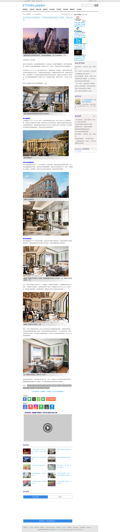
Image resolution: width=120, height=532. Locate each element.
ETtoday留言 (35, 497)
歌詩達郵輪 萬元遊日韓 (79, 34)
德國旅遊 (54, 385)
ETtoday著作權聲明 (57, 391)
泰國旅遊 (39, 385)
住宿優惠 (42, 388)
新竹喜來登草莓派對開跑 (38, 465)
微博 (95, 1)
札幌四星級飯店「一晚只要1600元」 (85, 138)
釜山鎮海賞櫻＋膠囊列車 (79, 22)
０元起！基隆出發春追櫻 (79, 35)
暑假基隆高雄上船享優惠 (79, 37)
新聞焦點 (25, 9)
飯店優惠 (47, 388)
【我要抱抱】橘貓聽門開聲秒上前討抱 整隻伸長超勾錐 (40, 412)
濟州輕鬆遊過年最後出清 (79, 48)
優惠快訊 (72, 9)
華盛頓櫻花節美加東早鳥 (79, 26)
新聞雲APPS (39, 1)
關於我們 (37, 527)
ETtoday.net (59, 529)
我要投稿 (25, 527)
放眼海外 (45, 9)
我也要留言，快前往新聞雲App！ (47, 521)
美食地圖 (65, 9)
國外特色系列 (26, 388)
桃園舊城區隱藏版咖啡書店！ (64, 457)
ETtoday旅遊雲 (78, 151)
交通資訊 (58, 9)
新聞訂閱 (91, 1)
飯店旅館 (52, 9)
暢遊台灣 (38, 9)
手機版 (33, 1)
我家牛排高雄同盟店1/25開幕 (83, 88)
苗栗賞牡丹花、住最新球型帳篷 (83, 126)
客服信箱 (58, 527)
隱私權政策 (75, 527)
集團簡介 (43, 527)
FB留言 (60, 497)
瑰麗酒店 (29, 385)
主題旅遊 (31, 9)
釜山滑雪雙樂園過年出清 (79, 47)
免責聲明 (89, 527)
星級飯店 (69, 385)
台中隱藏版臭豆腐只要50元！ (83, 73)
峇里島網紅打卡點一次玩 (79, 58)
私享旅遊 (34, 385)
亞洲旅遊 (44, 385)
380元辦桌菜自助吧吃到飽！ (82, 81)
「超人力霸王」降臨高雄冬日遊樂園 (85, 83)
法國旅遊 (49, 385)
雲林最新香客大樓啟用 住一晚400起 (85, 78)
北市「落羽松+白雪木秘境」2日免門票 (85, 71)
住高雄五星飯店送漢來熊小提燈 (83, 124)
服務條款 (70, 527)
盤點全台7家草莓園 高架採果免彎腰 (85, 86)
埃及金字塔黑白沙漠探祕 (79, 56)
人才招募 (31, 527)
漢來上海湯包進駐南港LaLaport (83, 91)
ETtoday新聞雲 (27, 1)
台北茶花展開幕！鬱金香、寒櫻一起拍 (85, 76)
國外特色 (32, 388)
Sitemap (64, 527)
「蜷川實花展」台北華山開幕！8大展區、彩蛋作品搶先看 (39, 451)
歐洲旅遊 (59, 385)
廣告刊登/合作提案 (50, 527)
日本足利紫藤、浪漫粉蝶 (79, 24)
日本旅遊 (79, 9)
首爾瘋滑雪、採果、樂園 (79, 45)
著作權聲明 (82, 527)
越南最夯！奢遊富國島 (79, 60)
